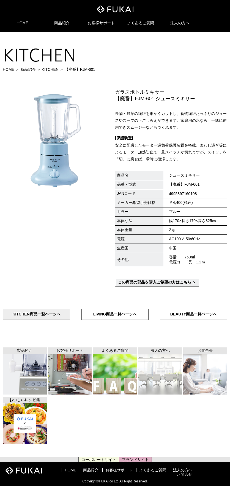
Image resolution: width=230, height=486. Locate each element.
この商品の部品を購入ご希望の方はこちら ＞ (157, 282)
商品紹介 (62, 23)
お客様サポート (101, 23)
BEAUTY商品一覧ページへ (193, 314)
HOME (22, 23)
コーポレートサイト (98, 459)
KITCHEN (50, 69)
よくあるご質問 (140, 23)
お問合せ (184, 474)
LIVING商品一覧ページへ (115, 314)
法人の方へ (180, 23)
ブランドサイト (135, 459)
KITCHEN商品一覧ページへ (36, 314)
